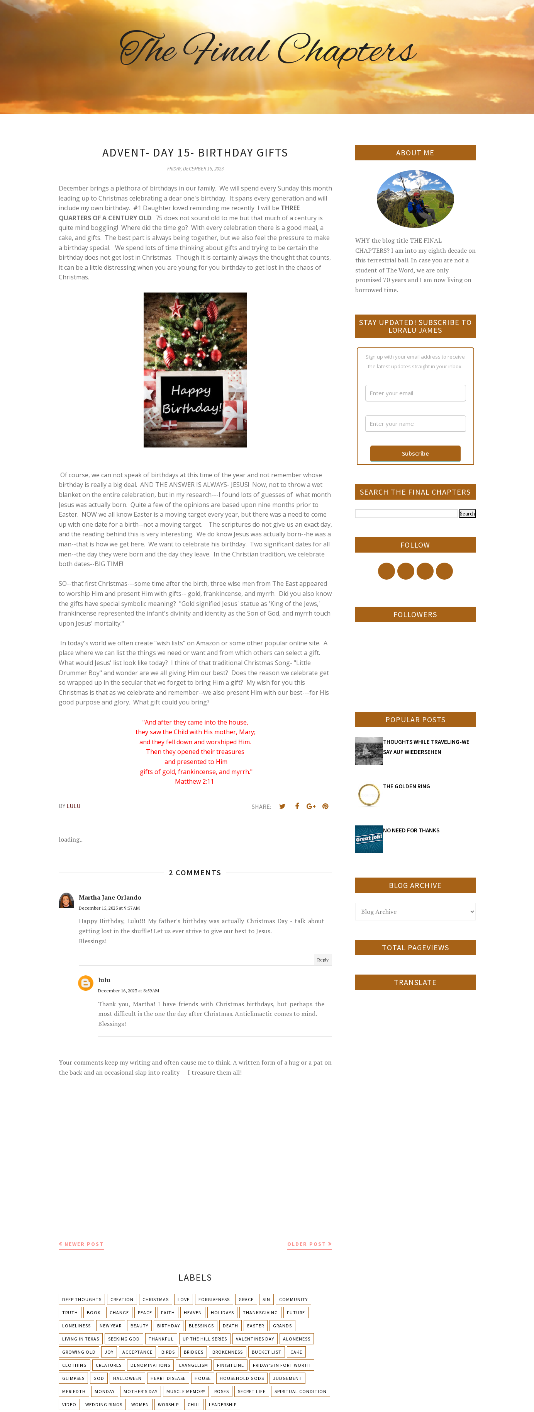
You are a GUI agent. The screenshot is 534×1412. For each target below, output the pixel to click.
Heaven (193, 1312)
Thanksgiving (260, 1312)
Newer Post (84, 1243)
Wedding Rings (103, 1404)
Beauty (139, 1326)
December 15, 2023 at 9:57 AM (109, 908)
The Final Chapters (267, 52)
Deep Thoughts (82, 1299)
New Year (111, 1326)
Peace (145, 1312)
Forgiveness (214, 1299)
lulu (104, 980)
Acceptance (137, 1352)
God (98, 1378)
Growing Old (79, 1352)
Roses (221, 1391)
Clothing (74, 1365)
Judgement (287, 1378)
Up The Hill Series (205, 1339)
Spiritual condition (301, 1391)
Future (296, 1312)
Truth (70, 1312)
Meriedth (74, 1391)
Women (140, 1404)
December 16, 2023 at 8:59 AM (128, 991)
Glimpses (73, 1378)
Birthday (168, 1326)
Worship (168, 1404)
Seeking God (124, 1339)
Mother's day (141, 1391)
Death (230, 1326)
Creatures (109, 1365)
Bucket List (266, 1352)
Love (184, 1299)
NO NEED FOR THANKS (411, 830)
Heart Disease (168, 1378)
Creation (122, 1299)
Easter (255, 1326)
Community (293, 1299)
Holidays (222, 1312)
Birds (168, 1352)
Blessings (201, 1326)
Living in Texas (80, 1339)
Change (119, 1312)
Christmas (155, 1299)
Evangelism (193, 1365)
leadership (223, 1404)
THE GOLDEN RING (406, 786)
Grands (282, 1326)
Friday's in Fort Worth (282, 1365)
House (203, 1378)
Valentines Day (255, 1339)
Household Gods (242, 1378)
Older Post (306, 1243)
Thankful (161, 1339)
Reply (323, 960)
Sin (266, 1299)
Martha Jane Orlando (110, 897)
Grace (246, 1299)
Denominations (150, 1365)
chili (194, 1404)
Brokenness (227, 1352)
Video (69, 1404)
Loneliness (76, 1326)
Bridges (193, 1352)
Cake (296, 1352)
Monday (105, 1391)
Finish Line (230, 1365)
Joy (109, 1352)
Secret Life (252, 1391)
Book (94, 1312)
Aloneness (296, 1339)
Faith (168, 1312)
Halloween (127, 1378)
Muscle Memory (185, 1391)
